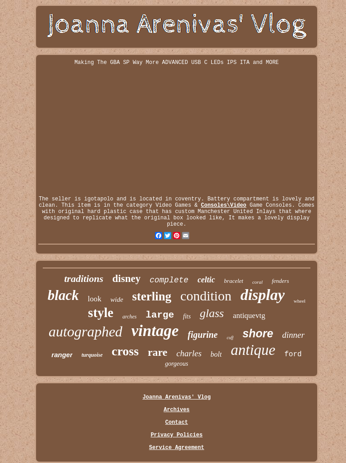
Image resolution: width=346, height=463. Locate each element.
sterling (151, 296)
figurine (203, 335)
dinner (293, 335)
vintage (155, 331)
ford (292, 354)
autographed (86, 331)
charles (188, 353)
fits (187, 316)
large (160, 315)
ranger (62, 355)
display (263, 294)
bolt (216, 354)
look (94, 299)
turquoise (92, 355)
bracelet (233, 280)
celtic (206, 279)
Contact (176, 422)
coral (257, 282)
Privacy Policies (176, 435)
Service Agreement (176, 448)
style (100, 312)
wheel (299, 301)
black (63, 295)
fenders (280, 280)
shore (257, 333)
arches (130, 316)
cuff (230, 337)
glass (211, 313)
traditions (84, 278)
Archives (177, 410)
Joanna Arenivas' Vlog (176, 397)
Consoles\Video (223, 205)
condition (205, 295)
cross (125, 351)
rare (158, 352)
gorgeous (176, 363)
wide (116, 299)
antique (253, 350)
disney (126, 278)
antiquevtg (249, 315)
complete (169, 280)
